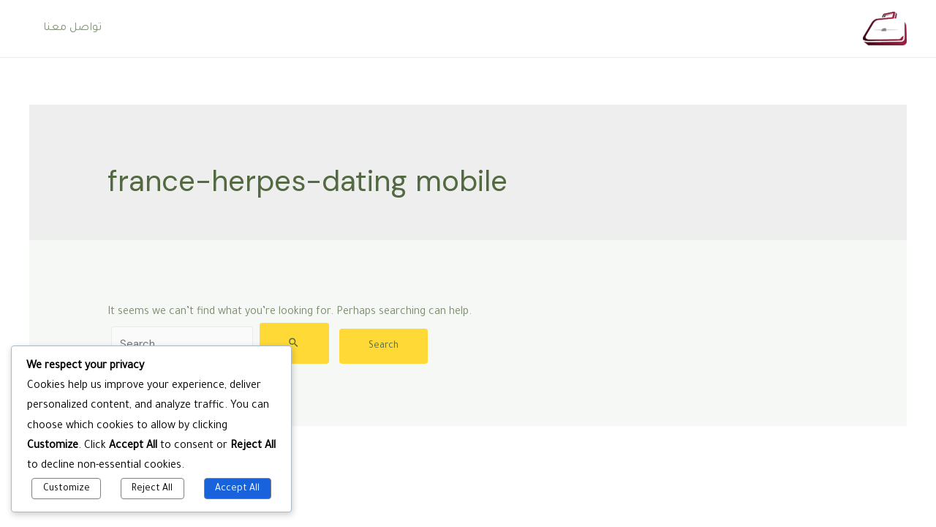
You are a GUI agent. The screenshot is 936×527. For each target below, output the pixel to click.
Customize (66, 489)
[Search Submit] (294, 343)
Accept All (237, 489)
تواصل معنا (70, 28)
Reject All (152, 489)
